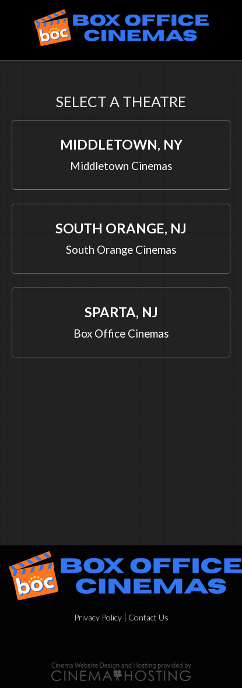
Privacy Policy (98, 617)
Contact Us (148, 617)
